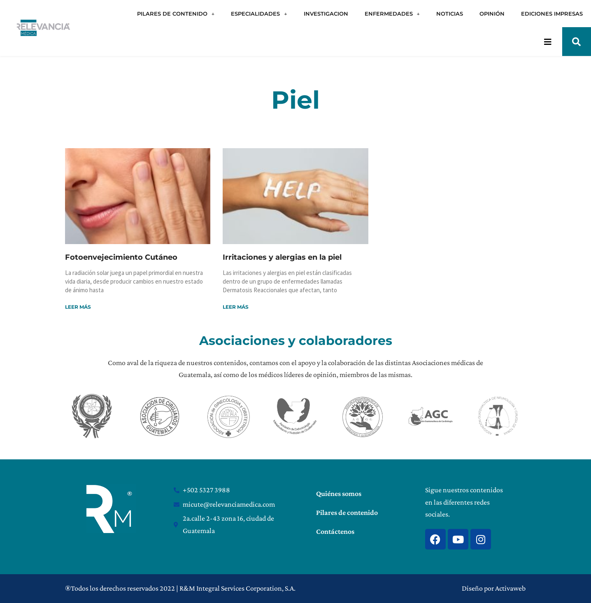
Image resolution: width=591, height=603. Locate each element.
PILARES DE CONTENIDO (175, 14)
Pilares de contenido (347, 512)
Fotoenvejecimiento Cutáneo (121, 257)
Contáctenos (335, 531)
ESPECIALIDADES (259, 14)
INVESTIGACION (326, 13)
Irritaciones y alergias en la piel (282, 257)
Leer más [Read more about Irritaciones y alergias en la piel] (236, 307)
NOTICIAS (449, 13)
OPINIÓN (492, 13)
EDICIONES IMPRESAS (552, 13)
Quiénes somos (338, 493)
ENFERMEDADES (392, 14)
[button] (576, 41)
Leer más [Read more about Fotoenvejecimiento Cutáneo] (78, 307)
